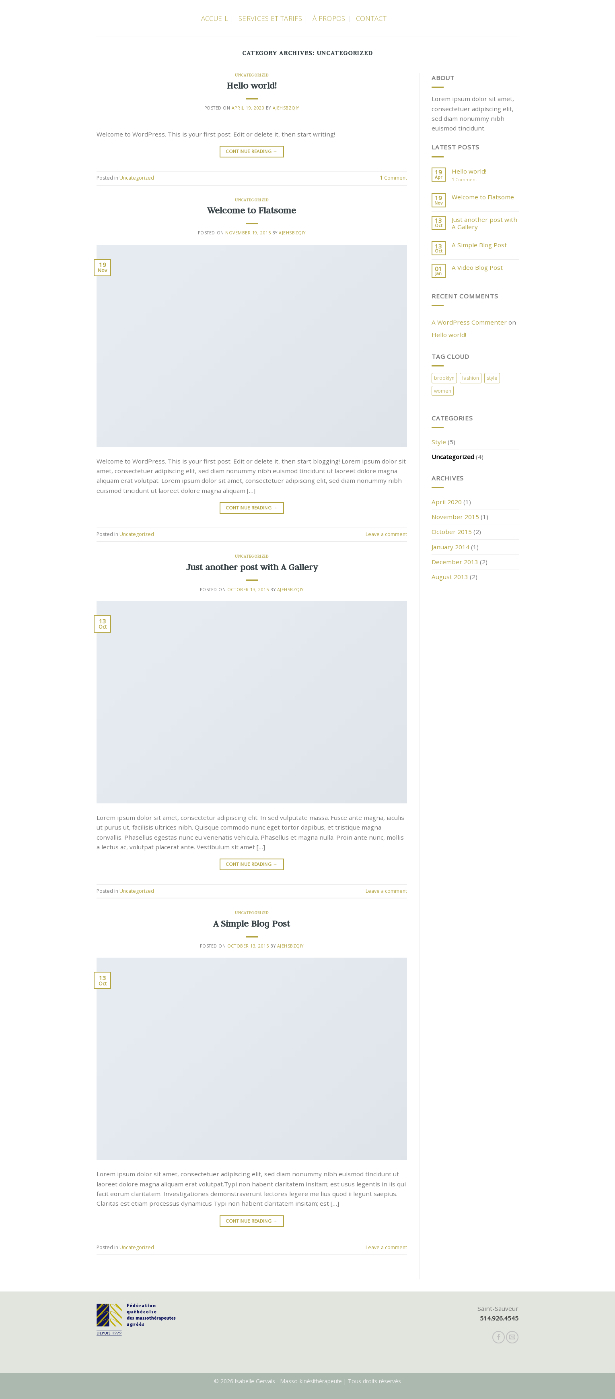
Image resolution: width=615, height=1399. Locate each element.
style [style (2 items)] (492, 378)
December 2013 (455, 562)
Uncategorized (251, 75)
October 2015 (452, 532)
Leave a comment (386, 534)
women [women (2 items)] (442, 390)
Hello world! (251, 85)
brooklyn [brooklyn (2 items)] (444, 378)
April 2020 (447, 502)
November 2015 (455, 517)
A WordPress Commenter (469, 322)
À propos (329, 18)
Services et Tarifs (270, 18)
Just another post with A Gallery (252, 567)
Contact (371, 18)
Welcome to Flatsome (251, 210)
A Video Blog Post (477, 267)
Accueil (214, 18)
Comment (393, 177)
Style (439, 442)
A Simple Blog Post (251, 923)
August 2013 (450, 577)
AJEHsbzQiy (286, 108)
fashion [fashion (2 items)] (470, 378)
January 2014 (450, 547)
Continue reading (252, 151)
